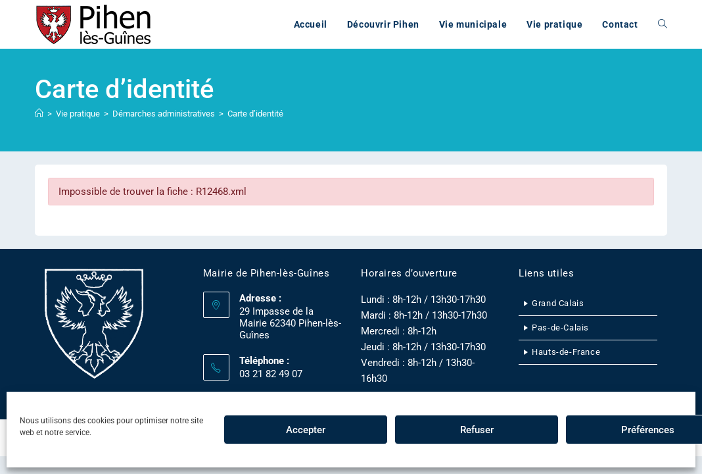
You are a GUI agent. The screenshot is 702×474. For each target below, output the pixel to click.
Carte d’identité (255, 113)
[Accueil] (39, 113)
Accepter (305, 430)
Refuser (477, 430)
